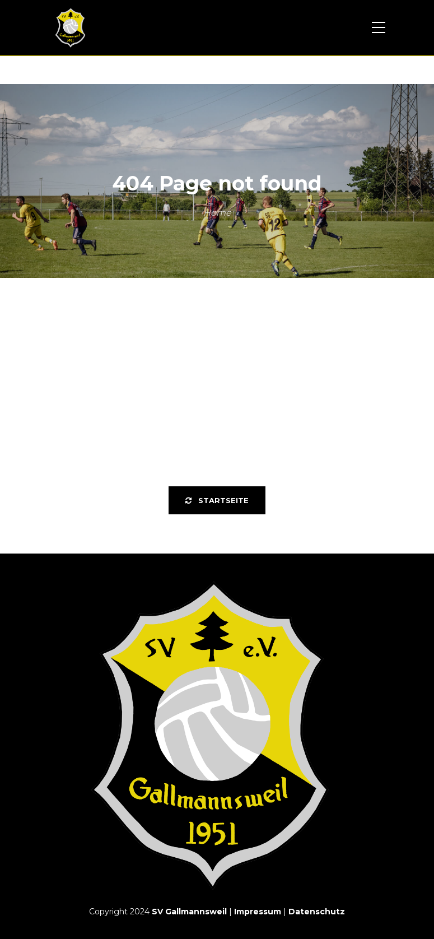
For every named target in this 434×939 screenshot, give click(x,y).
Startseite (217, 500)
